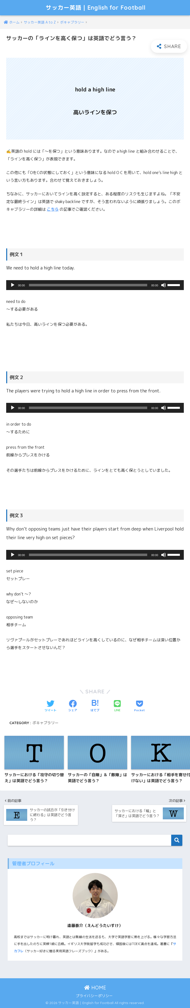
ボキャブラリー (45, 722)
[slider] (88, 285)
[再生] (12, 285)
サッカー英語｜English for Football (95, 7)
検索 (176, 840)
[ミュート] (163, 285)
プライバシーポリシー (94, 995)
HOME (95, 987)
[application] (95, 285)
